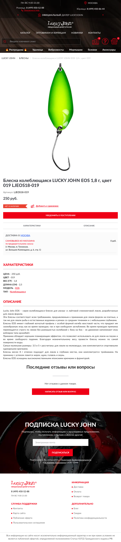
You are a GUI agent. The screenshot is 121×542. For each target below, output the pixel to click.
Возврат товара (82, 497)
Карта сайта (19, 513)
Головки (92, 50)
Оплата (77, 492)
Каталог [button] (25, 33)
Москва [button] (25, 235)
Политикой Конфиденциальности (76, 460)
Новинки (77, 33)
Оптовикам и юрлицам (51, 33)
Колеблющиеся (18, 292)
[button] (30, 10)
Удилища (37, 50)
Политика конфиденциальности (90, 518)
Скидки (77, 513)
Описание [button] (89, 226)
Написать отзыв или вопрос (60, 392)
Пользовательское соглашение (29, 523)
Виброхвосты (56, 50)
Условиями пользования (55, 463)
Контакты (94, 33)
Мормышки (76, 50)
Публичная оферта (22, 518)
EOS (17, 288)
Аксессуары (109, 50)
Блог (76, 508)
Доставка (78, 487)
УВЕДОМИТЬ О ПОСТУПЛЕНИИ (60, 215)
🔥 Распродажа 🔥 (16, 50)
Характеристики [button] (32, 226)
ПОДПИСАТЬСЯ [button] (60, 453)
